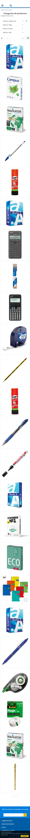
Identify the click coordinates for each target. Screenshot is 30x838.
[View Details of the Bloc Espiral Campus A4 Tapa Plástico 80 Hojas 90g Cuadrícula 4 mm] (15, 589)
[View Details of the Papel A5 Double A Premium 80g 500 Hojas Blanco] (15, 213)
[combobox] (24, 38)
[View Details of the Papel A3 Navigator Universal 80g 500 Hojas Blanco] (15, 745)
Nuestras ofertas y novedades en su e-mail (15, 809)
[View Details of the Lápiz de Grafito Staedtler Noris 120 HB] (15, 370)
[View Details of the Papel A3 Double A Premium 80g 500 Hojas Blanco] (15, 620)
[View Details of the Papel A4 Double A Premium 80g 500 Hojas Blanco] (15, 57)
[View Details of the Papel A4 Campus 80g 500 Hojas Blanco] (15, 88)
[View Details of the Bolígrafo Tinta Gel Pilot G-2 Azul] (15, 432)
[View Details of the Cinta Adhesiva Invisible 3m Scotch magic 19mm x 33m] (15, 714)
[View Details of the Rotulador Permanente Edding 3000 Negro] (15, 464)
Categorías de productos (6, 10)
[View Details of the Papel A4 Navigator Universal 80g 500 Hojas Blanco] (15, 119)
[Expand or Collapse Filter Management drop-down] (26, 20)
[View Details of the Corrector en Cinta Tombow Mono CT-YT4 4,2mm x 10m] (15, 683)
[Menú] (2, 5)
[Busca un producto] (10, 5)
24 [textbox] (22, 38)
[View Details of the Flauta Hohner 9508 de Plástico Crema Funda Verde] (15, 777)
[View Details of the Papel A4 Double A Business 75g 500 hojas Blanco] (15, 495)
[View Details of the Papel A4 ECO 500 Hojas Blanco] (15, 558)
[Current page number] (7, 38)
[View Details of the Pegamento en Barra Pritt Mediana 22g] (15, 182)
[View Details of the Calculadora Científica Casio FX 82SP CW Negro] (15, 307)
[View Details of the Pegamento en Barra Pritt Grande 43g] (15, 401)
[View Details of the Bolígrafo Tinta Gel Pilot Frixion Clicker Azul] (15, 651)
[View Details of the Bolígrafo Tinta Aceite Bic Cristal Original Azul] (15, 151)
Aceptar (24, 836)
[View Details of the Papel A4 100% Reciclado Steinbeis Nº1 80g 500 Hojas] (15, 526)
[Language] (24, 5)
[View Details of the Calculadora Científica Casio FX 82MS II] (15, 245)
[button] (10, 38)
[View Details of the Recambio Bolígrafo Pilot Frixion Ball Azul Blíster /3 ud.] (15, 276)
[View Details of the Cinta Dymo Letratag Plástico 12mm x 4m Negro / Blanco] (15, 338)
